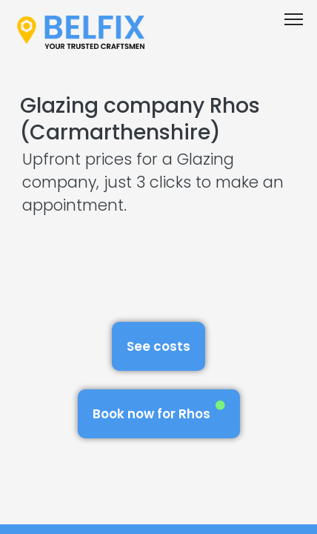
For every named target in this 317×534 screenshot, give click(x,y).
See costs (158, 346)
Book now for (159, 411)
